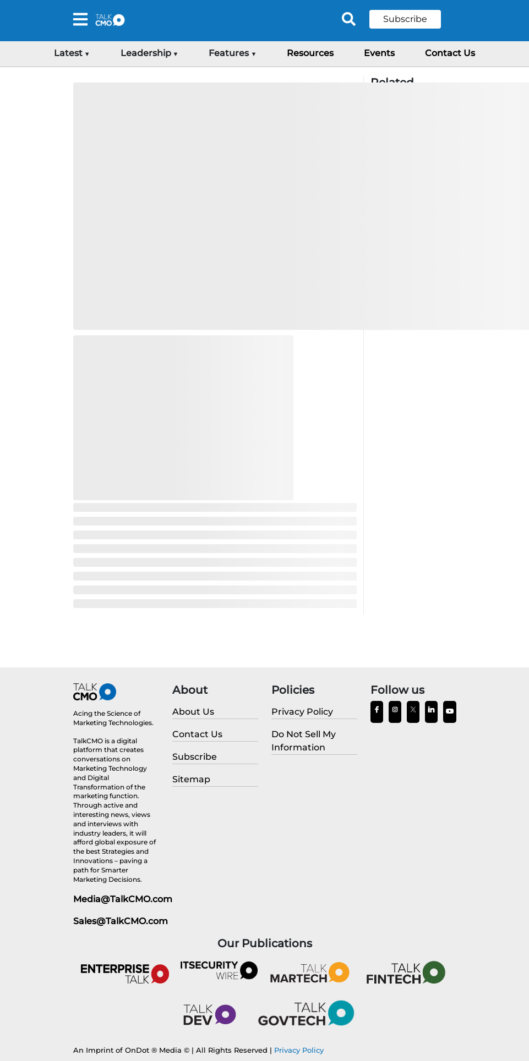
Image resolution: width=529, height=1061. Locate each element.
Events (379, 53)
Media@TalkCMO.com (122, 899)
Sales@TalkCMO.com (120, 921)
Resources (310, 53)
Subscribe (405, 19)
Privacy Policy (299, 1050)
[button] (413, 19)
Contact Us (450, 53)
